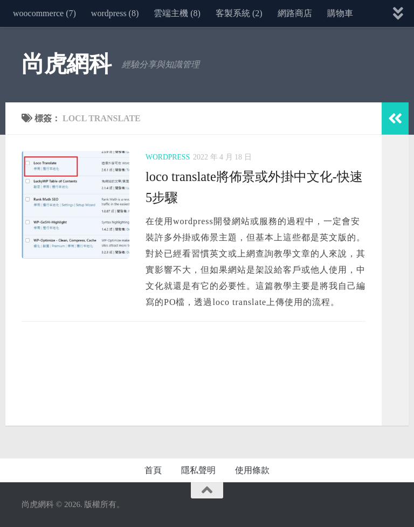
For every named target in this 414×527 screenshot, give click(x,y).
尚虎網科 (66, 64)
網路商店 (295, 13)
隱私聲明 (198, 470)
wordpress (168, 157)
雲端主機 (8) (177, 13)
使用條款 (252, 470)
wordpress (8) (115, 13)
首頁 (153, 470)
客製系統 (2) (239, 13)
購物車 (340, 13)
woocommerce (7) (44, 13)
